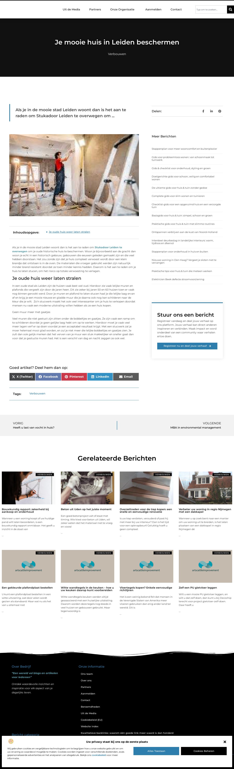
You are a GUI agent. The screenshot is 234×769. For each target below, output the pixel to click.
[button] (225, 742)
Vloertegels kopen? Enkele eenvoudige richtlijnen (146, 589)
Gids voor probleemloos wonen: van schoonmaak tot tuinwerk (183, 158)
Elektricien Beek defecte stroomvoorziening (178, 279)
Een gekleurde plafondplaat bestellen (27, 587)
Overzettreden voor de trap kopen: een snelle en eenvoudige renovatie (146, 510)
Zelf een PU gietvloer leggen (198, 587)
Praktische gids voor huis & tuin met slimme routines (183, 223)
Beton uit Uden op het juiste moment (86, 509)
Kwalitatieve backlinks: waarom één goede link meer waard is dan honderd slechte (127, 734)
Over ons (86, 680)
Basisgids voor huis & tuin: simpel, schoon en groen (182, 215)
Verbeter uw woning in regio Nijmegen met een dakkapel (205, 510)
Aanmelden (153, 9)
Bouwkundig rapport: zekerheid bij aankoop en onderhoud (25, 510)
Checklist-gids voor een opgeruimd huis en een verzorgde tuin (186, 206)
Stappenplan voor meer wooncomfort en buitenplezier (184, 148)
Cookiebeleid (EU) (91, 719)
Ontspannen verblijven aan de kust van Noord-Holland (184, 232)
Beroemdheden (90, 706)
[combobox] (211, 9)
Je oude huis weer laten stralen (69, 231)
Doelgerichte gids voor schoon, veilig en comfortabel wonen (183, 178)
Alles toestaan (156, 750)
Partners (95, 9)
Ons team (87, 673)
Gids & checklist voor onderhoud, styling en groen (181, 168)
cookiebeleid (99, 755)
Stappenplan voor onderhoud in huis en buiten (180, 251)
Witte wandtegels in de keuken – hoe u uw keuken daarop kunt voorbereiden (87, 589)
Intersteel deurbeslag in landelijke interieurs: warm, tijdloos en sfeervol (183, 242)
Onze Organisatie (123, 9)
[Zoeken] (230, 9)
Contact (176, 9)
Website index (89, 726)
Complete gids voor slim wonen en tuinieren (178, 195)
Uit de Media (71, 9)
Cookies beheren (204, 750)
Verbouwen (117, 54)
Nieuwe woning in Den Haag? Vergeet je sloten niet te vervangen (184, 261)
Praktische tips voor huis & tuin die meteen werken (182, 271)
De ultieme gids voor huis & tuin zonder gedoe (179, 187)
